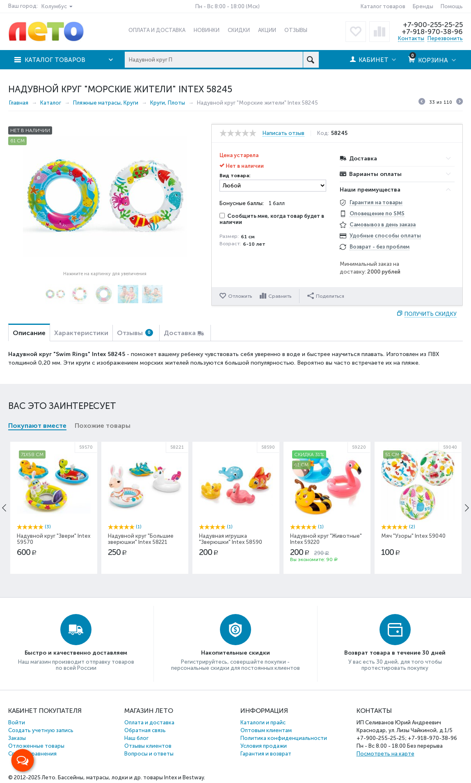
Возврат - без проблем (379, 247)
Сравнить (279, 296)
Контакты (411, 38)
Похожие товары (102, 425)
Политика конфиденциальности (283, 738)
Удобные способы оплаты (385, 236)
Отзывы (135, 333)
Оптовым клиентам (266, 730)
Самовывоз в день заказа (383, 224)
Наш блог (136, 738)
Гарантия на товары (376, 202)
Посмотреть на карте (385, 754)
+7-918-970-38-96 (432, 31)
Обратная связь (145, 730)
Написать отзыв (283, 133)
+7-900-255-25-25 (433, 25)
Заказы (17, 738)
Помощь (452, 6)
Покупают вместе (37, 425)
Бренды (423, 6)
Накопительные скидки (235, 652)
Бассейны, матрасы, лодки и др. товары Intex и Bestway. (131, 777)
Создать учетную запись (40, 730)
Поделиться (325, 295)
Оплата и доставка (149, 722)
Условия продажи (263, 746)
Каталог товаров (383, 6)
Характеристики (81, 333)
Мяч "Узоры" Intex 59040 (413, 536)
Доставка (180, 333)
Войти (16, 722)
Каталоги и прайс (263, 722)
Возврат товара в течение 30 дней (395, 652)
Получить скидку (431, 314)
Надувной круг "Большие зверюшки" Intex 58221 (141, 539)
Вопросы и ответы (149, 754)
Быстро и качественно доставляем (76, 652)
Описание (29, 333)
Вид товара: (234, 175)
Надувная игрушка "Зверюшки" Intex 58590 (230, 539)
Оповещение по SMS (377, 213)
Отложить (240, 296)
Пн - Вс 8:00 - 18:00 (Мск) (227, 6)
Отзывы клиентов (147, 746)
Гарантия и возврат (265, 754)
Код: (323, 133)
